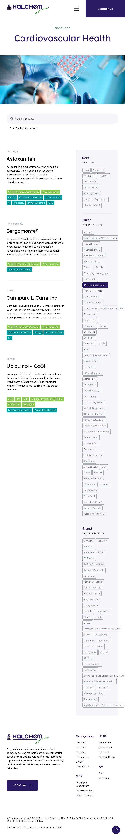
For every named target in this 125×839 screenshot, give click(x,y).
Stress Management (94, 478)
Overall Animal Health (45, 410)
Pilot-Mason (90, 670)
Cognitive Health (92, 296)
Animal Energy (91, 244)
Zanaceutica (90, 699)
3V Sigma (88, 541)
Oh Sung (88, 658)
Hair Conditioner (92, 361)
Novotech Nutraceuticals (96, 640)
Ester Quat (89, 332)
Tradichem (103, 687)
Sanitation (89, 461)
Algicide (88, 232)
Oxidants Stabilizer (93, 414)
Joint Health (90, 379)
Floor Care (89, 343)
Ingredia (88, 611)
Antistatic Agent (92, 261)
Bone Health (90, 279)
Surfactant (89, 484)
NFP (10, 192)
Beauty (11, 197)
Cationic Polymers (93, 291)
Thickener (104, 484)
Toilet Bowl (89, 496)
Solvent (98, 473)
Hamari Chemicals (93, 588)
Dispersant (89, 326)
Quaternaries (90, 443)
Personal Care (91, 187)
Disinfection (90, 320)
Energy (37, 332)
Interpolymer (103, 611)
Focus (102, 343)
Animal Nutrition (92, 250)
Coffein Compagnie (94, 564)
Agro (10, 399)
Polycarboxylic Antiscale (96, 432)
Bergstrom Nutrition (93, 552)
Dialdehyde (89, 314)
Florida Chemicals (93, 582)
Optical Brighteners (94, 402)
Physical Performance (95, 426)
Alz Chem (102, 541)
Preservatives (91, 437)
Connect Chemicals (94, 570)
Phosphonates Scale (94, 420)
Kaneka (11, 358)
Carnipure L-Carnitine (32, 298)
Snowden (88, 687)
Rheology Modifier (93, 455)
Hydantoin (89, 367)
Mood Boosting (91, 390)
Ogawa (104, 652)
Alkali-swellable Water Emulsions (100, 238)
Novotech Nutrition (93, 646)
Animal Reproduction (94, 255)
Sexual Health (91, 467)
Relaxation (89, 449)
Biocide (99, 267)
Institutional (90, 181)
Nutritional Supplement (27, 192)
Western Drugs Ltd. (93, 693)
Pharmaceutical (50, 192)
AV (18, 399)
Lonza (10, 290)
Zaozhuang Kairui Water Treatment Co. (103, 705)
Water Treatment (92, 508)
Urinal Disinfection (93, 502)
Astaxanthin (21, 159)
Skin (51, 203)
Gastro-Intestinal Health (96, 355)
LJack (98, 617)
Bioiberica (89, 558)
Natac (87, 635)
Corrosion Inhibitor (93, 302)
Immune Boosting (36, 203)
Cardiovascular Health (30, 197)
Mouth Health (90, 396)
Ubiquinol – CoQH (27, 366)
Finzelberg (89, 576)
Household (89, 176)
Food (86, 349)
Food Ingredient (91, 193)
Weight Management (94, 514)
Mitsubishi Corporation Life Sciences (102, 629)
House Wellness (92, 599)
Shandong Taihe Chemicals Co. (99, 681)
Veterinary (28, 404)
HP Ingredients (15, 223)
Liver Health (90, 385)
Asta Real (12, 151)
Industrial (103, 176)
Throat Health (90, 490)
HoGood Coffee (92, 593)
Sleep (87, 473)
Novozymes (90, 652)
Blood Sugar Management (97, 273)
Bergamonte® (22, 231)
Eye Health (18, 203)
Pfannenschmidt (92, 664)
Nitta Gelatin (101, 635)
